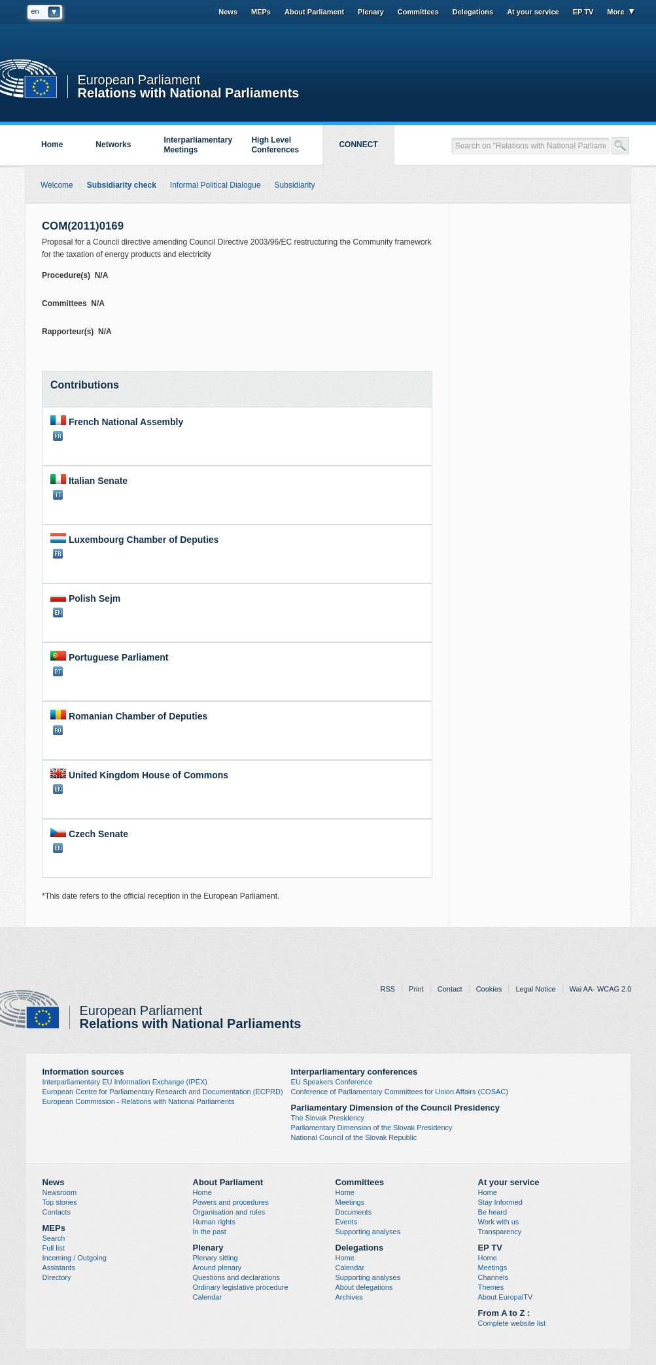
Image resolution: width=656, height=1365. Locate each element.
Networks (113, 144)
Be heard (493, 1212)
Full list (54, 1248)
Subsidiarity (295, 185)
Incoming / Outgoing (75, 1258)
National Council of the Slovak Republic (354, 1137)
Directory (57, 1277)
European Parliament (139, 80)
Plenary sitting (215, 1258)
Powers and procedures (231, 1202)
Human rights (214, 1222)
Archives (349, 1297)
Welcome (57, 185)
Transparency (500, 1231)
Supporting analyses (368, 1231)
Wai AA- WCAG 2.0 (601, 989)
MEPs (261, 12)
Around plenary (217, 1267)
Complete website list (512, 1323)
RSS (387, 989)
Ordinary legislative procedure (240, 1287)
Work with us (498, 1222)
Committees (418, 12)
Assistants (59, 1267)
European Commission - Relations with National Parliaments (139, 1101)
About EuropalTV (505, 1297)
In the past (209, 1231)
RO (58, 730)
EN (58, 612)
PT (58, 671)
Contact (450, 989)
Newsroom (60, 1192)
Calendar (207, 1297)
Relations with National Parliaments (189, 92)
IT (58, 495)
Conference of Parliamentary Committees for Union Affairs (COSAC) (399, 1092)
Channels (493, 1277)
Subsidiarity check (121, 185)
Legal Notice (535, 989)
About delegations (364, 1287)
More (615, 12)
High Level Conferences (275, 144)
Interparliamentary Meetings (198, 144)
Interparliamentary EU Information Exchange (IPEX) (125, 1082)
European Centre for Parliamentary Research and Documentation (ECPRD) (163, 1092)
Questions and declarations (236, 1277)
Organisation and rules (229, 1212)
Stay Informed (500, 1202)
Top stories (60, 1202)
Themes (491, 1287)
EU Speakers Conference (332, 1082)
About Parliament (314, 12)
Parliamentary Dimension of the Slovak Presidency (372, 1128)
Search (54, 1238)
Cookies (489, 989)
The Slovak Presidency (328, 1118)
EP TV (583, 12)
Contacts (57, 1212)
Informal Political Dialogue (215, 185)
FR (58, 436)
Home (52, 144)
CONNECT (358, 144)
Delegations (473, 12)
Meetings (350, 1202)
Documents (354, 1212)
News (227, 12)
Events (347, 1222)
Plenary (371, 12)
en (35, 11)
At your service (533, 12)
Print (416, 989)
